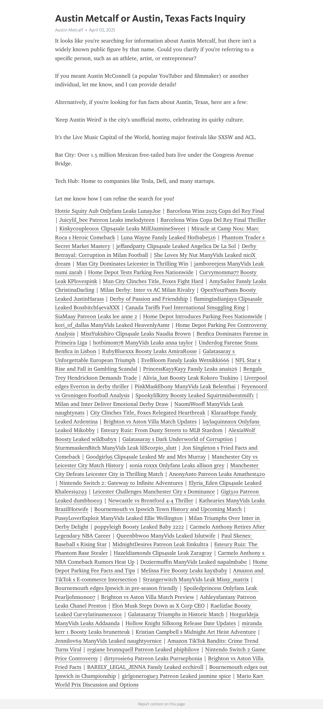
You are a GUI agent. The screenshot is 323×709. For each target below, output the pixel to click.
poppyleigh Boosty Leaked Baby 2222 (139, 526)
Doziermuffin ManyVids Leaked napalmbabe (193, 562)
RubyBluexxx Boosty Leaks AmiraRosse (149, 351)
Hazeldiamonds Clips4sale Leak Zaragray (163, 553)
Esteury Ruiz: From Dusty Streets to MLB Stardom (162, 430)
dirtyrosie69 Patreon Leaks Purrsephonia (153, 658)
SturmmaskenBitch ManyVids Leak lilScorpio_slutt (115, 447)
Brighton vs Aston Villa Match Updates (150, 421)
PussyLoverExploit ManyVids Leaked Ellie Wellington (119, 518)
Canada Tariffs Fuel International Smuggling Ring (185, 307)
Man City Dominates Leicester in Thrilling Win (132, 263)
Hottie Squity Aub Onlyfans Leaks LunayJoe (108, 211)
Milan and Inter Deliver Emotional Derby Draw (111, 404)
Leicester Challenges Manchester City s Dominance (154, 491)
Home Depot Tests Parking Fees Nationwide (140, 272)
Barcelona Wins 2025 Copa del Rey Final (215, 211)
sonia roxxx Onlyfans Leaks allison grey (177, 465)
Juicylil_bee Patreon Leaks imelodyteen (107, 219)
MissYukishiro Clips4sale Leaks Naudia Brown (136, 333)
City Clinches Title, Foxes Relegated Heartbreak (147, 412)
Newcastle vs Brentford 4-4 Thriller (150, 500)
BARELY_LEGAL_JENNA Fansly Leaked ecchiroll (145, 667)
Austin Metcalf (69, 30)
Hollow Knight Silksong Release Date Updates (180, 623)
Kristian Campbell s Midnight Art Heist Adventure (196, 632)
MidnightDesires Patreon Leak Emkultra (160, 544)
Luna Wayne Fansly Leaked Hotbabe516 (168, 237)
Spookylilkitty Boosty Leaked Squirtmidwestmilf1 (194, 395)
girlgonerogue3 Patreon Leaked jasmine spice (176, 676)
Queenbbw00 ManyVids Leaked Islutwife (166, 535)
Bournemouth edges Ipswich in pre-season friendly (116, 588)
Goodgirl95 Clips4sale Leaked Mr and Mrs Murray (146, 456)
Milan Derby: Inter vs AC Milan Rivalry (147, 289)
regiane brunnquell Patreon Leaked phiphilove (143, 649)
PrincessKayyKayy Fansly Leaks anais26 (190, 368)
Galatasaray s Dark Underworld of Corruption (177, 439)
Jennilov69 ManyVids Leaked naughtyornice (108, 640)
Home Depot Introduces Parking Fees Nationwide (202, 316)
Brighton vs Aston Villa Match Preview (147, 597)
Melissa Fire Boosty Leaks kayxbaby (184, 570)
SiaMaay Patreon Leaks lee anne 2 (96, 316)
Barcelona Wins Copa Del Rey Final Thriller (213, 219)
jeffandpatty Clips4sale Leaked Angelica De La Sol (176, 246)
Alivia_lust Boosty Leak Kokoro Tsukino (190, 377)
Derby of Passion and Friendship (149, 298)
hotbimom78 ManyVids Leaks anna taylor (143, 342)
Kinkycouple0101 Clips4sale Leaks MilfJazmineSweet (122, 228)
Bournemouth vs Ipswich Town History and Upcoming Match (168, 509)
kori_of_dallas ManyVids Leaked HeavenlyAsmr (112, 325)
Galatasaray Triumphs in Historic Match (176, 614)
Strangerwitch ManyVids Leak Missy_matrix (196, 579)
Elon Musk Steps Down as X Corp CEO (158, 605)
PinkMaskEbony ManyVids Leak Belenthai (185, 386)
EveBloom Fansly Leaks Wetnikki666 (185, 360)
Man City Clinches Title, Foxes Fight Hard (153, 281)
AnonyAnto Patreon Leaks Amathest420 (217, 474)
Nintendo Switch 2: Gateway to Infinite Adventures (121, 483)
